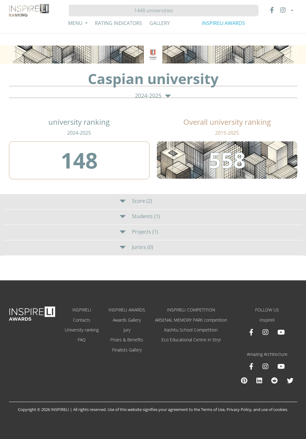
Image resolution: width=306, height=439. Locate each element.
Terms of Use (213, 409)
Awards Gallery (127, 320)
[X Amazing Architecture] (290, 380)
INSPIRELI (81, 310)
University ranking (82, 330)
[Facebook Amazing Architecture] (251, 366)
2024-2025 (153, 96)
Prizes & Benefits (126, 340)
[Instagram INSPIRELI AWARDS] (265, 332)
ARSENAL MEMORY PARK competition (191, 320)
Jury (127, 330)
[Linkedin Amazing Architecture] (259, 380)
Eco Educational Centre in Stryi (191, 340)
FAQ (82, 340)
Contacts (81, 320)
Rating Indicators (118, 23)
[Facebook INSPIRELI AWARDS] (251, 332)
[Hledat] (156, 10)
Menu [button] (76, 23)
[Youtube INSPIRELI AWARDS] (281, 332)
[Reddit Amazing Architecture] (274, 380)
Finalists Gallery (127, 350)
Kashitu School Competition (191, 330)
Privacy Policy (238, 409)
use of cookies (274, 409)
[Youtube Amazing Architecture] (281, 366)
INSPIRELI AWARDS (223, 23)
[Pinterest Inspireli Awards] (244, 380)
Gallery (159, 23)
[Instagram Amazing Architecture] (265, 366)
